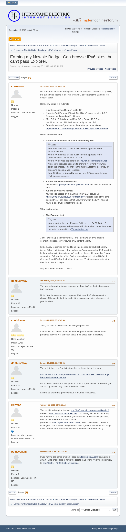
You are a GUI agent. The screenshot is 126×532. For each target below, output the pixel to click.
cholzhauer (18, 320)
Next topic (110, 69)
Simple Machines (28, 529)
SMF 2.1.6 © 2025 (13, 529)
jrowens (16, 405)
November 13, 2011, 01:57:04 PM (53, 452)
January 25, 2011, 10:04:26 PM (52, 281)
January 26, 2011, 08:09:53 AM (52, 363)
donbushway (19, 280)
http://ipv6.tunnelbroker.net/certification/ (90, 410)
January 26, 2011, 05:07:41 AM (52, 320)
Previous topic (95, 69)
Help (94, 529)
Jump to (74, 510)
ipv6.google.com (67, 184)
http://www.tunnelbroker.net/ (63, 413)
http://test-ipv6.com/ (88, 457)
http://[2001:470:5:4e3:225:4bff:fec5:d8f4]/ (66, 197)
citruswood (18, 86)
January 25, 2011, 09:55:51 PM (52, 86)
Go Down (14, 78)
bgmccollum (19, 451)
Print (113, 78)
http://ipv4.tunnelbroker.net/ (66, 422)
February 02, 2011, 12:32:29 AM (53, 405)
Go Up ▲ (116, 529)
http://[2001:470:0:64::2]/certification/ (60, 463)
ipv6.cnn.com (82, 184)
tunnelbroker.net (99, 161)
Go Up (12, 493)
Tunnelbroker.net (107, 29)
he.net (84, 161)
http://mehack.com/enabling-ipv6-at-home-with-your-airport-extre (77, 128)
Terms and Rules (104, 529)
